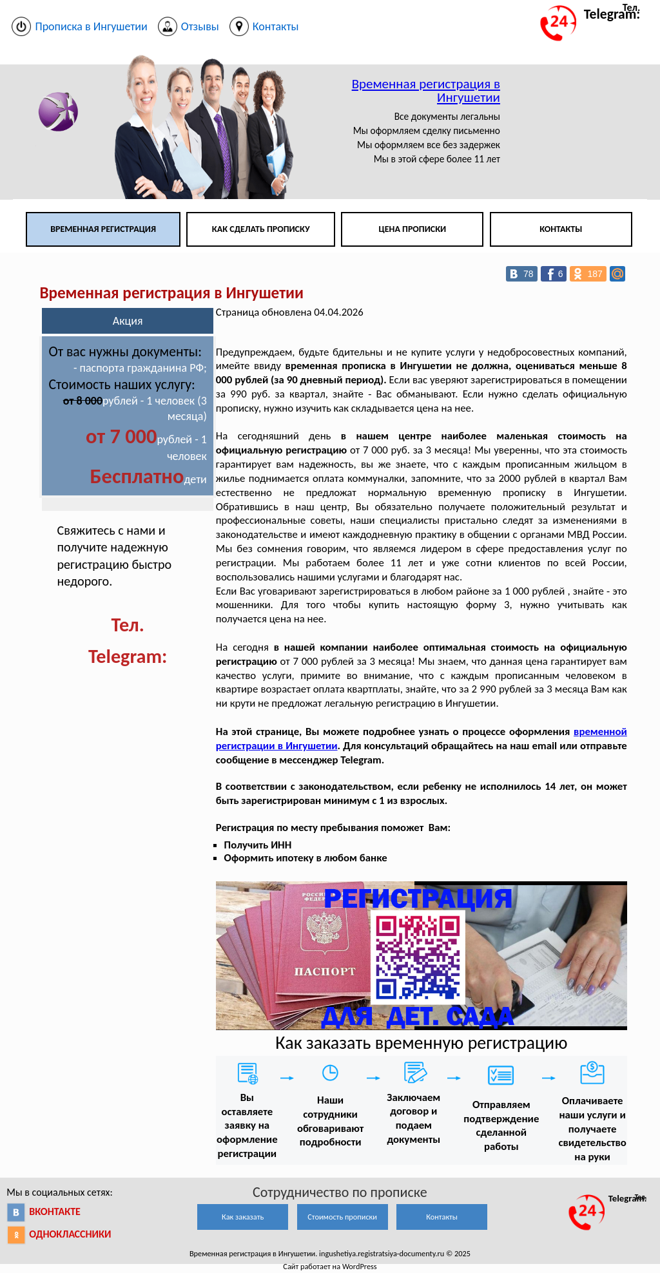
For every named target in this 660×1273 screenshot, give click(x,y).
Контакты (560, 229)
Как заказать (243, 1216)
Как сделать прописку (261, 229)
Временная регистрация (103, 229)
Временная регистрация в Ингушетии (426, 90)
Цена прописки (413, 229)
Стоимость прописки (342, 1216)
